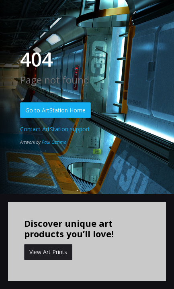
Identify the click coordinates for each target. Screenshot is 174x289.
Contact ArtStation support (55, 129)
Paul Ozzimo (54, 142)
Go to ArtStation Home (55, 110)
